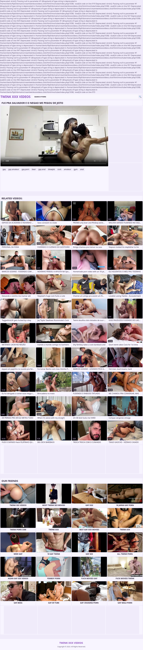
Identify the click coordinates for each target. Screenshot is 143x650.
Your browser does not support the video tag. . (54, 136)
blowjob (51, 169)
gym (75, 169)
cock (59, 169)
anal (82, 169)
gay (4, 169)
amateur (67, 169)
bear (34, 169)
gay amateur (13, 169)
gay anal (41, 169)
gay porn (25, 169)
